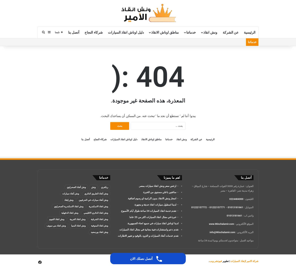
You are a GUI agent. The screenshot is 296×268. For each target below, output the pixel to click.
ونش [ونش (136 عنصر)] (93, 187)
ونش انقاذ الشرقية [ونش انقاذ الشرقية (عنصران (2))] (99, 219)
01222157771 (217, 207)
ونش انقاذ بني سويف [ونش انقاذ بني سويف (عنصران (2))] (56, 225)
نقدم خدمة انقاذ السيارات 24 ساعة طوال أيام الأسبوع (148, 210)
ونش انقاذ (210, 32)
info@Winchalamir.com (222, 232)
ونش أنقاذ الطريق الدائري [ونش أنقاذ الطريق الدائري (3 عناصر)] (96, 193)
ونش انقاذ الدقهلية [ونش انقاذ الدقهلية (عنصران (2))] (69, 213)
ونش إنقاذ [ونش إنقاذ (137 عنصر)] (68, 200)
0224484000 (236, 199)
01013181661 (235, 207)
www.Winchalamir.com (221, 224)
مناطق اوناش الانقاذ (165, 32)
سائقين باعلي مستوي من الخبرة (159, 192)
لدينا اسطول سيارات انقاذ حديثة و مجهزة (155, 204)
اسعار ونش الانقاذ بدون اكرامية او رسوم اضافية (152, 198)
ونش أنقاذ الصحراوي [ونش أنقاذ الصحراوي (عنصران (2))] (76, 187)
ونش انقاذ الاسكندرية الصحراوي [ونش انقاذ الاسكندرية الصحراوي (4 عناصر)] (68, 206)
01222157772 (199, 207)
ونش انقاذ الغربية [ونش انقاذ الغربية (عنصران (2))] (78, 219)
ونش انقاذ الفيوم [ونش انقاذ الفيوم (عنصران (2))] (56, 219)
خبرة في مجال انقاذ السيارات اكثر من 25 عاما (153, 217)
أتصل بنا (73, 32)
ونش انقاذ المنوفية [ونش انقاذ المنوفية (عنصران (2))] (99, 225)
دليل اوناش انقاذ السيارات (126, 32)
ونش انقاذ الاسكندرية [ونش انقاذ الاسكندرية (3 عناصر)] (98, 206)
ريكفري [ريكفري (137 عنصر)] (104, 187)
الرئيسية (249, 32)
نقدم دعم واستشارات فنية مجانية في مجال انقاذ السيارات (149, 229)
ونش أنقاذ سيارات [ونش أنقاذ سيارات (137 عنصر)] (70, 193)
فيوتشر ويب (215, 261)
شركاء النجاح (94, 32)
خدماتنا (191, 32)
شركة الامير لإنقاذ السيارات (244, 261)
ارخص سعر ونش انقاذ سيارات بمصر (157, 186)
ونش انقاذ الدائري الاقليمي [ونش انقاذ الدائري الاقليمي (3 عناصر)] (96, 213)
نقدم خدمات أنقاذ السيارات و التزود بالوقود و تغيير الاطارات (148, 235)
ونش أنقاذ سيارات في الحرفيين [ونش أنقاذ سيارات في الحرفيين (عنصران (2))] (93, 200)
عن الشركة (231, 32)
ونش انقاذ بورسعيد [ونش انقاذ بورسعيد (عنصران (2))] (99, 232)
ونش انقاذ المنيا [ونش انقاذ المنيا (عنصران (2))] (78, 225)
